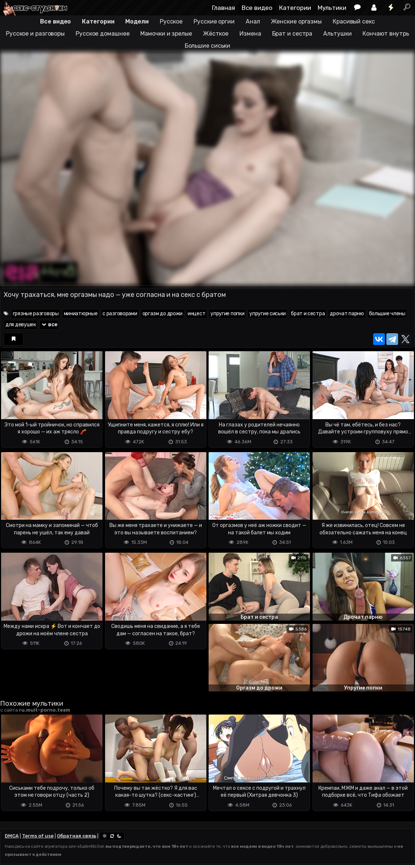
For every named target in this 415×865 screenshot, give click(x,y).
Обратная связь (76, 836)
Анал (253, 21)
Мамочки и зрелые (166, 33)
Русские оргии (214, 21)
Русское (171, 21)
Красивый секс (354, 21)
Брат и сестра (292, 33)
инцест (196, 313)
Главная (223, 7)
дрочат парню (347, 313)
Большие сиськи (208, 45)
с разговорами (119, 313)
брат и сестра (308, 313)
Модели (136, 21)
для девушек (21, 324)
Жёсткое (215, 33)
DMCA (12, 836)
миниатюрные (81, 313)
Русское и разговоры (35, 33)
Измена (250, 33)
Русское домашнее (102, 33)
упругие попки (227, 313)
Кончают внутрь (385, 33)
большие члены (387, 313)
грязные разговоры (36, 313)
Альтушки (337, 33)
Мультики (332, 7)
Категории (295, 7)
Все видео (257, 7)
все (49, 324)
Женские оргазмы (296, 21)
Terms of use (38, 836)
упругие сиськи (267, 313)
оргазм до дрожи (162, 313)
